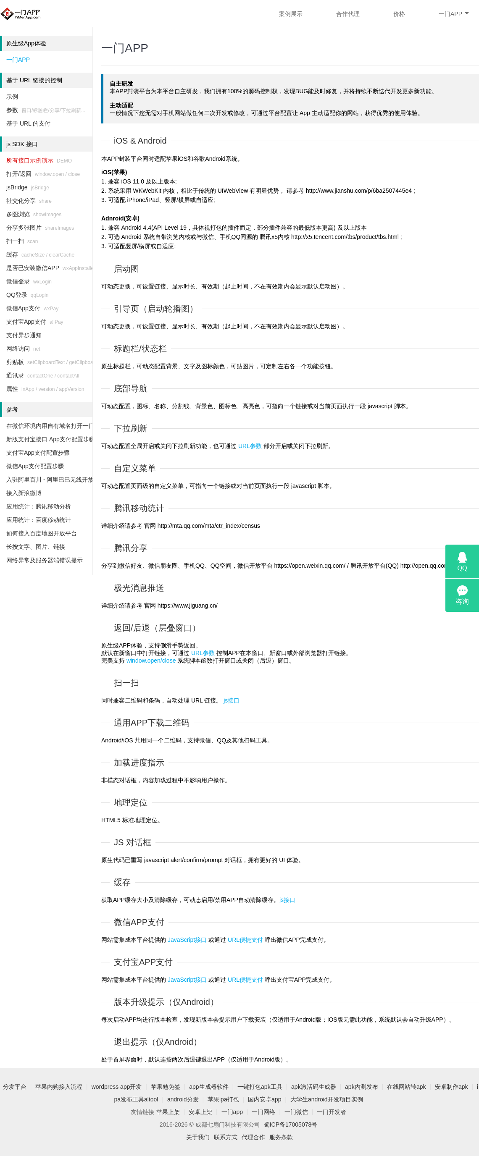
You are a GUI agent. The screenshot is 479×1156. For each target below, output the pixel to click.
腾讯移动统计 (139, 508)
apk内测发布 (361, 1086)
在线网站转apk (406, 1086)
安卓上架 (200, 1112)
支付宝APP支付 (143, 962)
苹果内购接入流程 (58, 1086)
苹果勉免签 (165, 1086)
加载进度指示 (139, 762)
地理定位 (130, 802)
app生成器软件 (208, 1086)
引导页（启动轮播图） (156, 308)
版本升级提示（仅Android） (166, 1002)
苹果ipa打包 (223, 1099)
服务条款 (281, 1137)
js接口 (231, 700)
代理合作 (253, 1137)
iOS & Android (140, 140)
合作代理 (348, 13)
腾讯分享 (130, 548)
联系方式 (225, 1137)
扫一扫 (126, 682)
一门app (232, 1112)
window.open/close (151, 660)
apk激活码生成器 (313, 1086)
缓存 (122, 882)
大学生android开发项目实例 (326, 1099)
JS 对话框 (132, 842)
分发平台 (14, 1086)
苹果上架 (168, 1112)
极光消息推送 (139, 587)
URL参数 (250, 446)
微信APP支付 (139, 922)
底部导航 (130, 388)
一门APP (454, 13)
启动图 (126, 268)
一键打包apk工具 (259, 1086)
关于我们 (198, 1137)
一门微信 (296, 1112)
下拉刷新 (130, 428)
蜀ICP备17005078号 (291, 1124)
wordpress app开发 (117, 1086)
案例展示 (291, 13)
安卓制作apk (451, 1086)
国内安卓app (264, 1099)
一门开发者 (331, 1112)
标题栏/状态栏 (140, 348)
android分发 (183, 1099)
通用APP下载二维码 (151, 722)
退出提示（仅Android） (158, 1041)
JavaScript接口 (187, 939)
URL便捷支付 (245, 939)
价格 (399, 13)
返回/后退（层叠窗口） (157, 627)
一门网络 (263, 1112)
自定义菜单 (135, 468)
